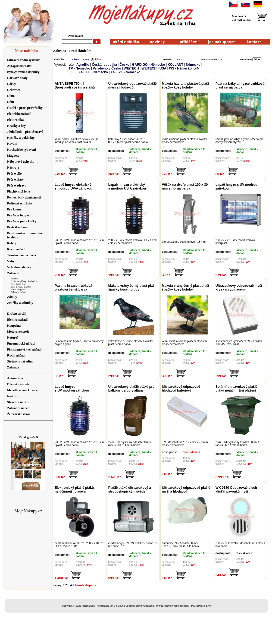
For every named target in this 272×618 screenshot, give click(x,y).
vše (71, 65)
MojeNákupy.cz (28, 511)
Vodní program (18, 289)
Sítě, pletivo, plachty (21, 286)
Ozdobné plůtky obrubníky (24, 281)
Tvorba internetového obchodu (172, 605)
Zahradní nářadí (18, 292)
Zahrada (59, 51)
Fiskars (14, 278)
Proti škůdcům (18, 284)
